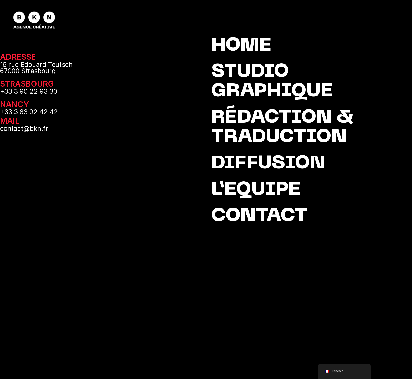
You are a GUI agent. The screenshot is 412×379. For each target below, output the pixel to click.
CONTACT (259, 216)
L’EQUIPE (255, 190)
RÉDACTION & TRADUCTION (282, 127)
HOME (241, 46)
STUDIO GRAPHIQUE (272, 82)
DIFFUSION (268, 164)
